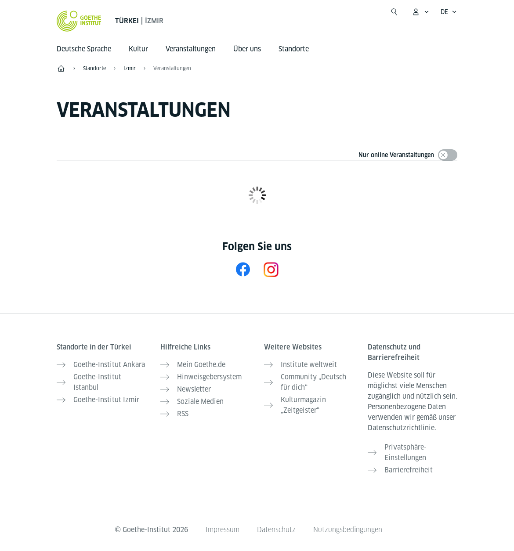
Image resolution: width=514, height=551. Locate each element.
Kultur (138, 49)
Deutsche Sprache (84, 49)
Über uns (247, 49)
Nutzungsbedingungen (347, 530)
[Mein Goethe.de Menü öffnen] (420, 12)
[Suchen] (394, 11)
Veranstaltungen (172, 68)
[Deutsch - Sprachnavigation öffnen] (448, 12)
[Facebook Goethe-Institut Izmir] (243, 269)
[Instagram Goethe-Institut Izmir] (271, 269)
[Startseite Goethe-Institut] (79, 21)
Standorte (294, 49)
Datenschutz (276, 530)
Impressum (222, 530)
